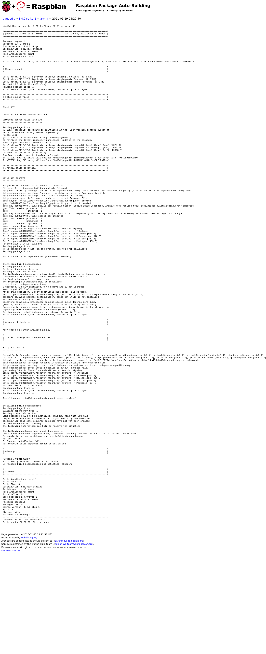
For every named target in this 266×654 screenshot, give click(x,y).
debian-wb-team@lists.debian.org (74, 645)
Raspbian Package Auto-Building (113, 5)
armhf (44, 18)
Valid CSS (16, 651)
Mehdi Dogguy (29, 638)
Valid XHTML (6, 651)
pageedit (9, 18)
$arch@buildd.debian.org (69, 641)
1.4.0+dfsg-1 (27, 18)
